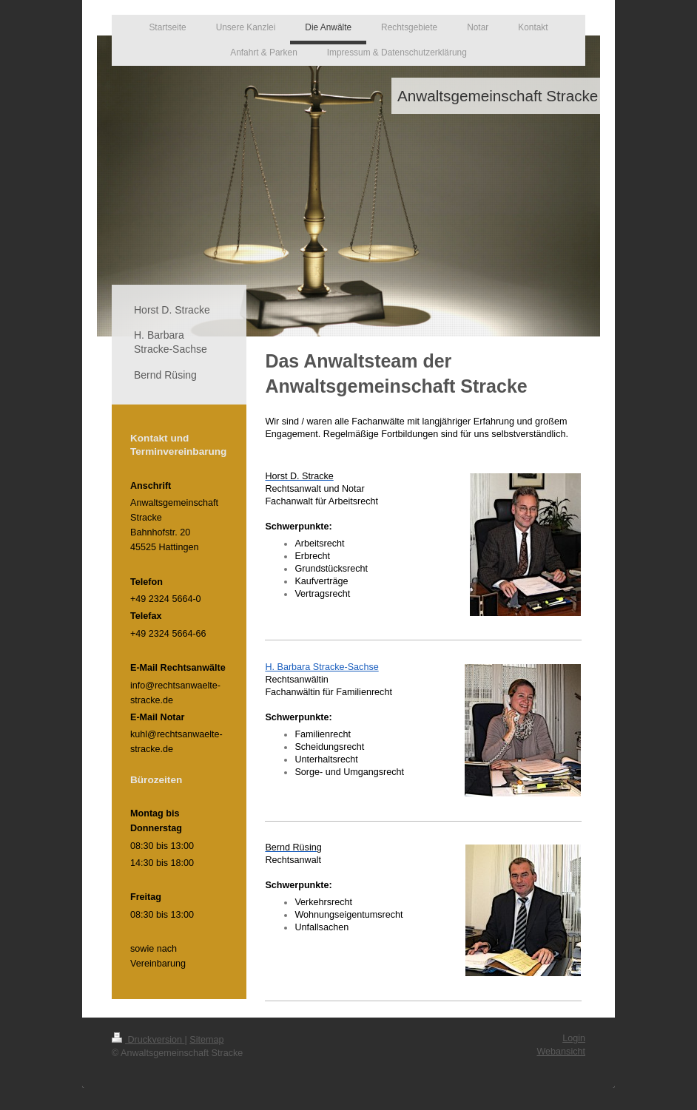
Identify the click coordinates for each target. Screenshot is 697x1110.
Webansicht (560, 1051)
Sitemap (206, 1040)
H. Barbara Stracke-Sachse (321, 667)
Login (573, 1038)
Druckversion (148, 1040)
